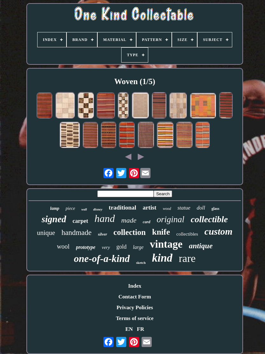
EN (129, 329)
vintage (166, 244)
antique (201, 246)
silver (102, 234)
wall (84, 209)
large (138, 247)
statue (184, 208)
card (146, 221)
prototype (85, 247)
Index (135, 286)
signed (54, 219)
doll (201, 208)
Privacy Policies (134, 307)
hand (104, 218)
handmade (76, 233)
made (128, 220)
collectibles (187, 234)
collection (130, 232)
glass (216, 208)
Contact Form (134, 297)
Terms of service (134, 318)
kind (162, 258)
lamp (54, 208)
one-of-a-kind (102, 258)
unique (46, 233)
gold (121, 247)
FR (140, 329)
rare (187, 258)
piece (70, 208)
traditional (122, 207)
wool (63, 246)
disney (97, 209)
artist (149, 207)
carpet (80, 221)
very (106, 247)
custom (219, 231)
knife (161, 232)
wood (167, 208)
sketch (141, 262)
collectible (209, 219)
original (171, 219)
